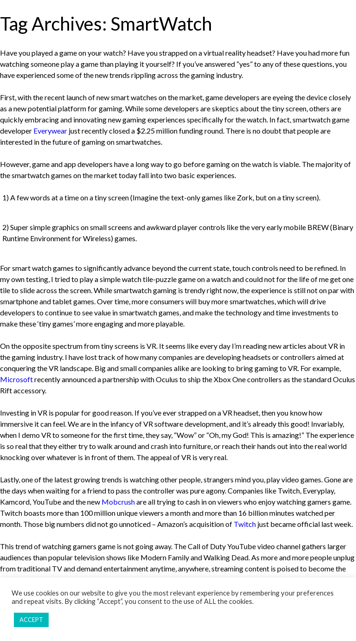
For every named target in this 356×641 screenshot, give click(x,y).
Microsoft (16, 379)
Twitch (245, 523)
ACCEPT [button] (31, 619)
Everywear (50, 130)
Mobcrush (118, 501)
